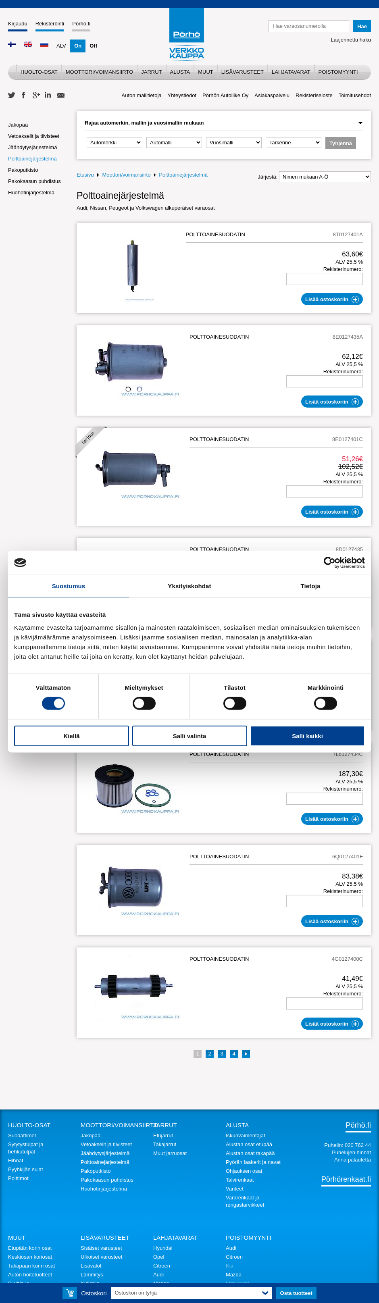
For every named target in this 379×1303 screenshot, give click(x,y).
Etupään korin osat (30, 1248)
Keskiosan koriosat (30, 1257)
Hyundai (163, 1248)
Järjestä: (267, 177)
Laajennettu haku (351, 40)
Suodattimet (22, 1135)
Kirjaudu (17, 24)
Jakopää (18, 125)
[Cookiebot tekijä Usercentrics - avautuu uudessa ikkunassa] (329, 563)
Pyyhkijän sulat (25, 1169)
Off (93, 46)
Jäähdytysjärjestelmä (32, 147)
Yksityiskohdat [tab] (189, 586)
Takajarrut (164, 1144)
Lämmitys (92, 1275)
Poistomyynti (338, 72)
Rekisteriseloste (314, 95)
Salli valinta (189, 735)
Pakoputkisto (23, 170)
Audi (158, 1275)
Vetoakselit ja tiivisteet (33, 136)
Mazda (234, 1275)
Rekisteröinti (50, 24)
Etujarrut (163, 1135)
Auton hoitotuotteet (30, 1275)
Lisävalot (91, 1266)
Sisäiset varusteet (101, 1248)
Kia (229, 1266)
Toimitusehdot (355, 95)
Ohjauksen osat (244, 1171)
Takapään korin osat (31, 1266)
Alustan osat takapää (250, 1153)
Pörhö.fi (81, 24)
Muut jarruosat (170, 1153)
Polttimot (18, 1178)
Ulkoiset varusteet (101, 1257)
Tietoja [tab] (311, 586)
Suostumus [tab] (68, 586)
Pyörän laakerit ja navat (253, 1162)
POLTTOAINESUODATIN (215, 234)
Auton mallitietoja (142, 95)
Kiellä (71, 735)
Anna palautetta (352, 1160)
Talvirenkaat (240, 1180)
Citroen (161, 1266)
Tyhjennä (340, 143)
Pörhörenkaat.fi (346, 1179)
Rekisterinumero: (343, 269)
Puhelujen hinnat (351, 1152)
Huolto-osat (39, 72)
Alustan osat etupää (249, 1144)
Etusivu (85, 175)
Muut (205, 72)
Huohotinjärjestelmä (31, 192)
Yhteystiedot (182, 95)
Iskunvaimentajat (245, 1135)
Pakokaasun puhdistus (34, 181)
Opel (158, 1257)
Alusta (180, 72)
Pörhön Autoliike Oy (225, 95)
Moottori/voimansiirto (99, 72)
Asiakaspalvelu (271, 95)
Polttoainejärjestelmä (32, 159)
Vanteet (235, 1189)
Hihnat (15, 1160)
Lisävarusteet (242, 72)
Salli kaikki (307, 735)
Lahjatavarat (291, 72)
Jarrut (151, 72)
